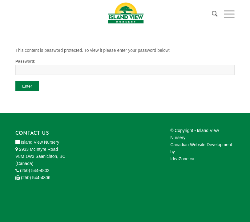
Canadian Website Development (201, 144)
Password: (125, 67)
